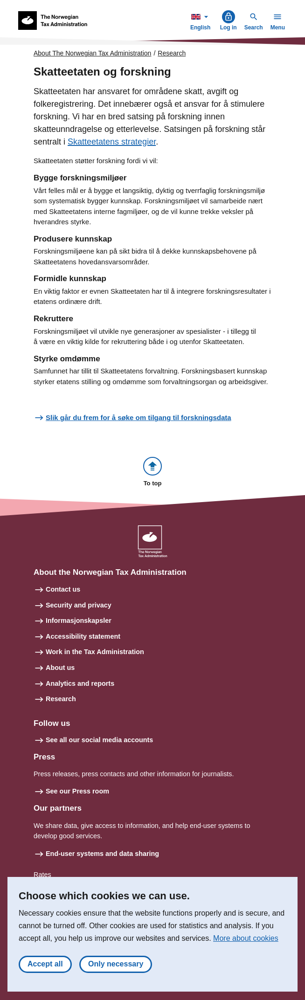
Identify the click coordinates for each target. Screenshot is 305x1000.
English (201, 20)
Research (172, 53)
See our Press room (77, 791)
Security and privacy (78, 605)
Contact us (63, 589)
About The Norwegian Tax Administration (92, 53)
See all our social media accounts (99, 740)
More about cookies (245, 938)
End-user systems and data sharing (102, 853)
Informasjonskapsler (78, 620)
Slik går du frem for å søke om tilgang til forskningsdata (138, 417)
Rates (42, 874)
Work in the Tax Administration (95, 651)
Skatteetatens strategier (112, 141)
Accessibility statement (83, 636)
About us (60, 667)
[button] (152, 472)
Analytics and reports (80, 683)
